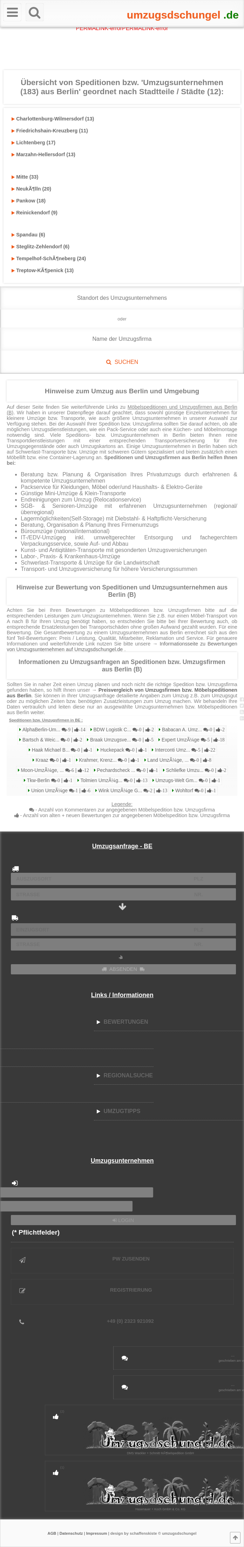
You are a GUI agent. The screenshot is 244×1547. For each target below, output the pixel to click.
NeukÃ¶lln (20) (31, 189)
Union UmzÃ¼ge (60, 790)
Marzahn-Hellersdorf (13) (43, 154)
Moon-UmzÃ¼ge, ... (54, 770)
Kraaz (52, 760)
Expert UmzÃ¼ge (192, 740)
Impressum (96, 1533)
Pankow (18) (29, 200)
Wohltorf (195, 790)
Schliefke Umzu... (195, 770)
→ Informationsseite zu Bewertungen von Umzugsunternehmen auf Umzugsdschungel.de (122, 646)
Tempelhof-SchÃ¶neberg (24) (49, 258)
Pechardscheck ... (127, 770)
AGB (52, 1533)
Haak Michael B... (61, 750)
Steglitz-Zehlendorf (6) (40, 246)
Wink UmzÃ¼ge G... (132, 790)
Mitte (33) (25, 177)
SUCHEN (122, 362)
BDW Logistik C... (123, 729)
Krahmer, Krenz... (109, 760)
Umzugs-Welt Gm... (187, 780)
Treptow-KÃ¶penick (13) (43, 270)
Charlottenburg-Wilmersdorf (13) (53, 119)
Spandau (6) (28, 234)
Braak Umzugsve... (121, 740)
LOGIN (123, 1220)
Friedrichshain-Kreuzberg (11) (50, 130)
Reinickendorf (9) (34, 212)
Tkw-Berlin (49, 780)
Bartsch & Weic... (51, 740)
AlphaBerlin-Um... (53, 729)
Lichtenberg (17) (33, 142)
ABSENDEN (123, 969)
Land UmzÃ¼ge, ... (179, 760)
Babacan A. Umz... (193, 729)
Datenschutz (71, 1533)
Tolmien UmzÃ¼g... (113, 780)
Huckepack (123, 750)
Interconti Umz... (184, 750)
